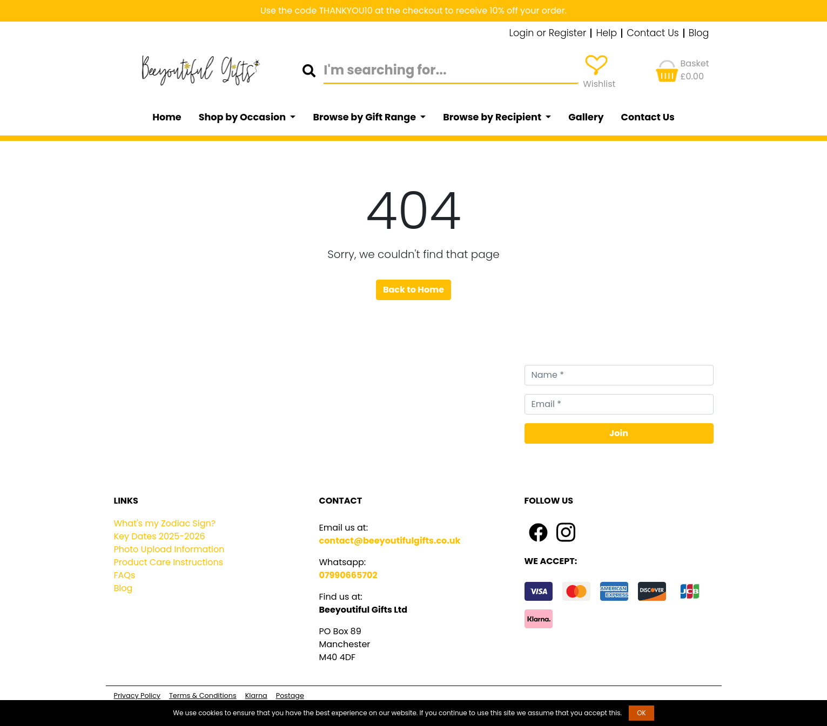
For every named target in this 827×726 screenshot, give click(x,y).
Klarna (256, 695)
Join (618, 433)
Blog (699, 33)
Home (166, 117)
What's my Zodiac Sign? (165, 523)
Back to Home (413, 289)
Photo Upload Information (169, 549)
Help (606, 33)
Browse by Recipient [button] (493, 117)
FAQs (125, 575)
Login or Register (548, 33)
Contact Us (653, 33)
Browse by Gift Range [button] (365, 117)
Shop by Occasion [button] (243, 117)
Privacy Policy (137, 695)
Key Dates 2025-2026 (159, 536)
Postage (290, 695)
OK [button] (641, 712)
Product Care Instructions (169, 562)
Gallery (585, 117)
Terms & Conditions (203, 695)
